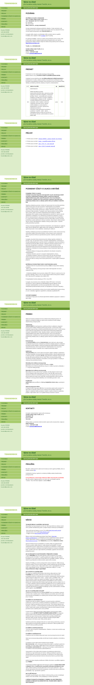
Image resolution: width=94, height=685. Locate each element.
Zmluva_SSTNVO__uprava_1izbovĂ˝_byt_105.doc (50, 138)
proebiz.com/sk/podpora (7, 34)
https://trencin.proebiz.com (32, 43)
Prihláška (43, 35)
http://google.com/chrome (41, 533)
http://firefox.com (44, 532)
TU (34, 470)
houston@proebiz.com (6, 36)
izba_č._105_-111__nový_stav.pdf (46, 143)
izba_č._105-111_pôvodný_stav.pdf (46, 146)
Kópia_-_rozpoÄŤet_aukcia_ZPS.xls (46, 141)
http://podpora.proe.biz (31, 540)
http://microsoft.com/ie (55, 530)
